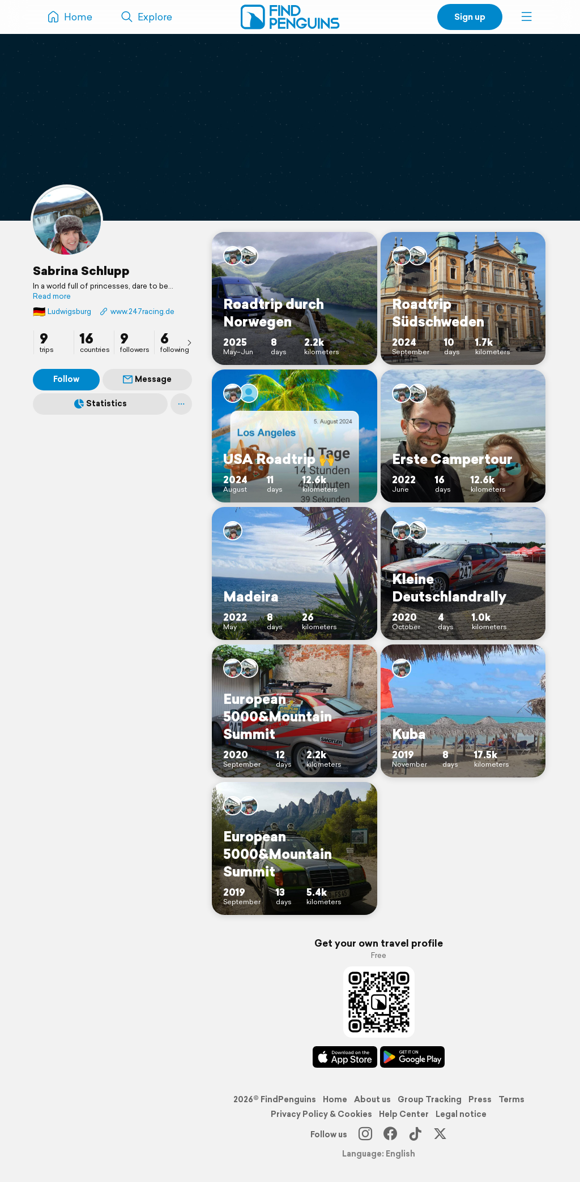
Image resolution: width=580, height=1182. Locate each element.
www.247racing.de (137, 311)
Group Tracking (430, 1099)
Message (147, 379)
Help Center (404, 1114)
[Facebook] (390, 1134)
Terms (511, 1099)
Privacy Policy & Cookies (321, 1114)
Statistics (100, 403)
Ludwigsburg (62, 311)
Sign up (469, 17)
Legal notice (461, 1114)
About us (372, 1099)
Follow (66, 379)
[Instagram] (365, 1134)
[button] (526, 17)
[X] (440, 1134)
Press (480, 1099)
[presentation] (189, 342)
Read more (52, 296)
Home (335, 1099)
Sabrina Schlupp (81, 270)
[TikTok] (415, 1134)
